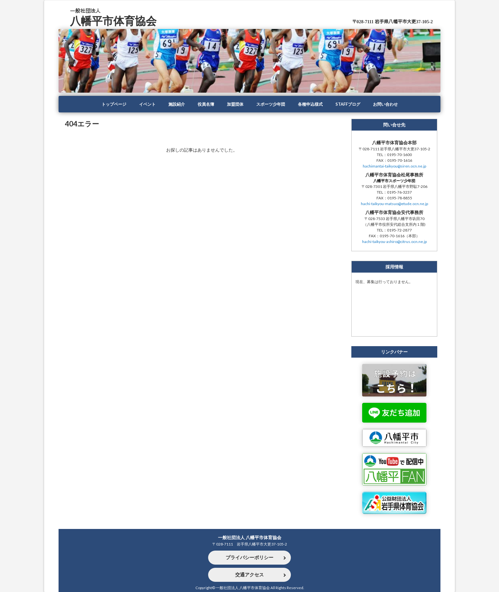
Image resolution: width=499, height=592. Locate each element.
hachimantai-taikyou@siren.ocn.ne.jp (394, 166)
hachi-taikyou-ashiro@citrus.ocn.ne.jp (394, 241)
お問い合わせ (391, 104)
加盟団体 (234, 104)
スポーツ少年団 (271, 104)
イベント (142, 104)
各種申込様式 (313, 104)
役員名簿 (204, 104)
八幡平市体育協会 (116, 20)
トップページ (107, 104)
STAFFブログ (352, 104)
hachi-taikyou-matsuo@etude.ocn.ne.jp (394, 204)
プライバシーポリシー (249, 557)
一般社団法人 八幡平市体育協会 (250, 536)
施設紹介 (173, 104)
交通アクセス (249, 574)
